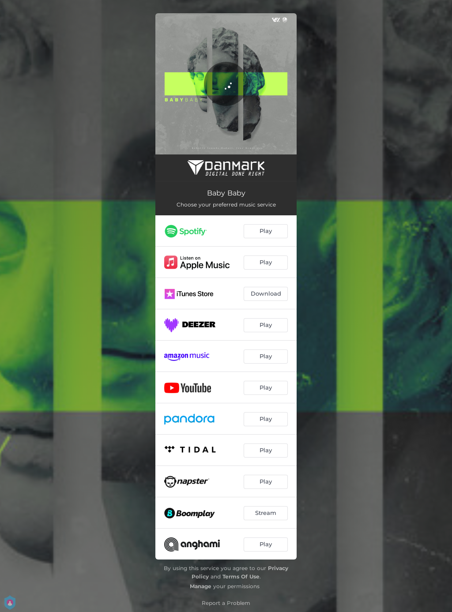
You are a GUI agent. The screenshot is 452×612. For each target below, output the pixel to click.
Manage (200, 586)
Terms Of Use (241, 576)
